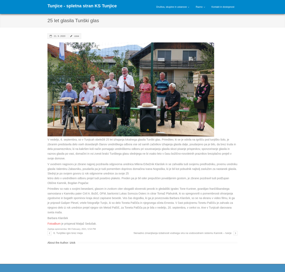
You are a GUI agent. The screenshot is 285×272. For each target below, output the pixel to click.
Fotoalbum (54, 223)
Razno (199, 7)
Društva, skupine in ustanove (171, 7)
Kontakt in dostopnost (223, 7)
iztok (76, 36)
